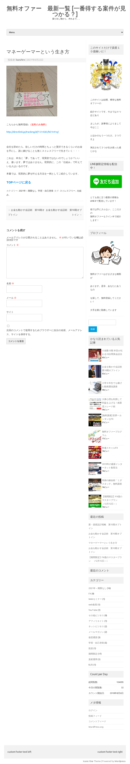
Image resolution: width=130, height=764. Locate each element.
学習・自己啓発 (45, 191)
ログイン (93, 710)
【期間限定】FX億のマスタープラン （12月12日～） (112, 500)
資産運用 (93, 659)
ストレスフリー (67, 191)
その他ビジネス (96, 615)
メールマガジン (96, 632)
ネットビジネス (96, 626)
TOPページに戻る (18, 182)
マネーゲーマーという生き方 (103, 543)
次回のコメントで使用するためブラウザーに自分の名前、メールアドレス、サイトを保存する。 (44, 332)
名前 (10, 283)
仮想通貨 (93, 637)
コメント (12, 245)
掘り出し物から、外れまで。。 (66, 19)
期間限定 (93, 654)
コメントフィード (97, 721)
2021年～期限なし (28, 191)
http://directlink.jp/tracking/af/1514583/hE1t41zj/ (32, 132)
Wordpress (120, 761)
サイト (10, 312)
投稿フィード (95, 716)
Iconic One (88, 761)
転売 (91, 664)
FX (90, 593)
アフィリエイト (96, 621)
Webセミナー (95, 599)
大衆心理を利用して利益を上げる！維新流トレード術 (112, 403)
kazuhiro (20, 59)
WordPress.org (96, 727)
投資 (91, 648)
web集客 (93, 604)
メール (11, 297)
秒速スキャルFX (110, 448)
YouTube (93, 610)
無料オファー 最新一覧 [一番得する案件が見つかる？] (66, 11)
